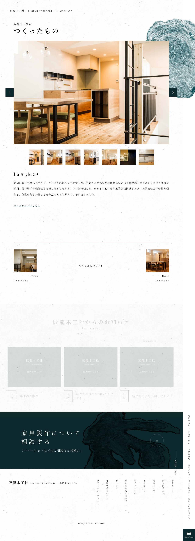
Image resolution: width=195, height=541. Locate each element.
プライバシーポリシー (98, 492)
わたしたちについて (189, 508)
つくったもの (189, 487)
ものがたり (189, 470)
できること (189, 420)
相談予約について (107, 490)
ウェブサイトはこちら (27, 205)
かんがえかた (189, 437)
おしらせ (116, 485)
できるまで (189, 454)
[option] (91, 92)
